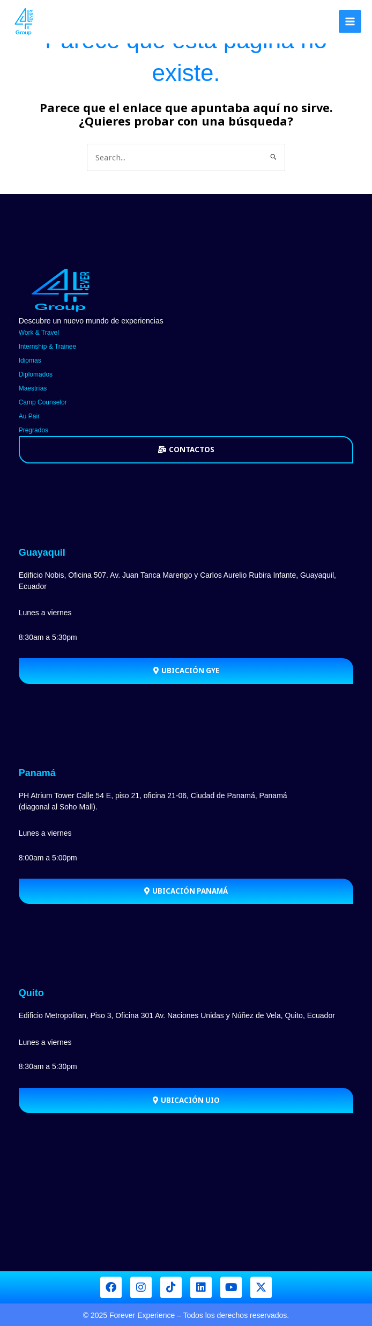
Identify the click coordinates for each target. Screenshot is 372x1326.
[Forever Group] (24, 21)
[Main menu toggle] (350, 21)
